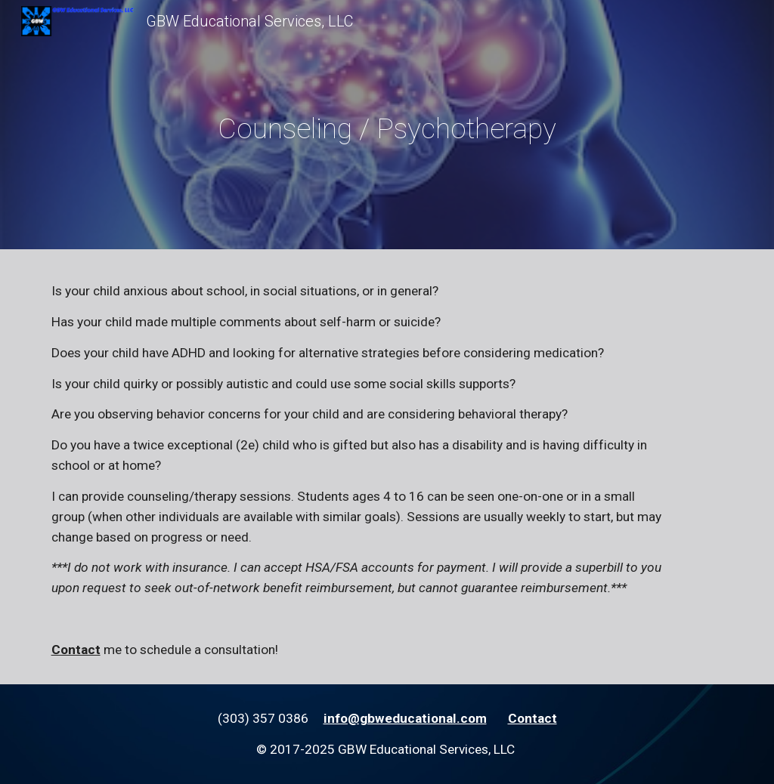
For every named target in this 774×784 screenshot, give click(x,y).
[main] (386, 128)
